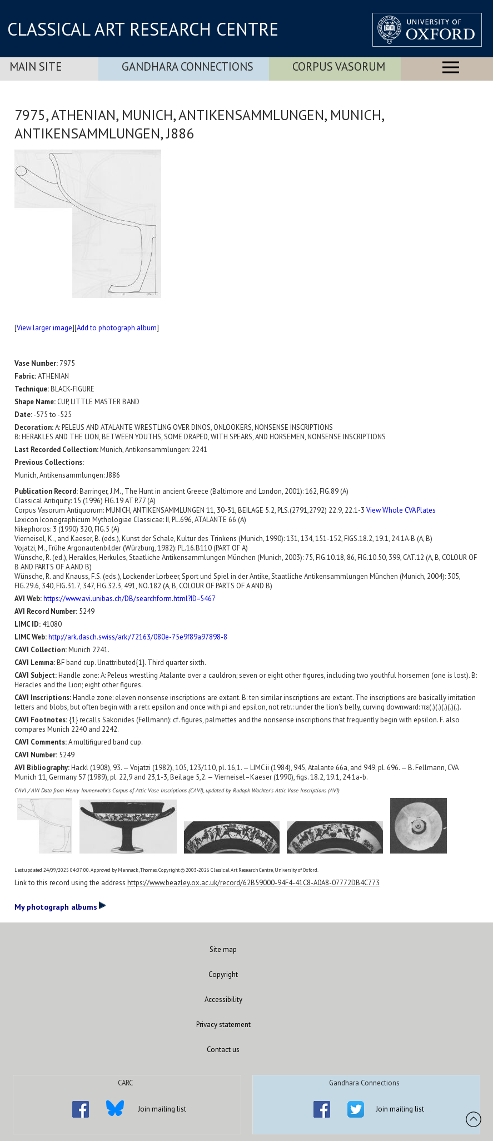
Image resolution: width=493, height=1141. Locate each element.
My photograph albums (60, 906)
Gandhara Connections (187, 66)
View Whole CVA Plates (401, 510)
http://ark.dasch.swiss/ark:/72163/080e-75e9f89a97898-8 (137, 637)
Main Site (35, 66)
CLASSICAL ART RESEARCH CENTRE (142, 29)
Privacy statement (223, 1024)
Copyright (223, 974)
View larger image (44, 328)
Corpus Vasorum (338, 66)
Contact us (223, 1049)
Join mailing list (162, 1109)
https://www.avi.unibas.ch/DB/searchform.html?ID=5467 (129, 598)
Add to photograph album (117, 328)
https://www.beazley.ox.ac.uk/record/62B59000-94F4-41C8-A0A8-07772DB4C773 (253, 882)
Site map (223, 949)
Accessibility (223, 999)
